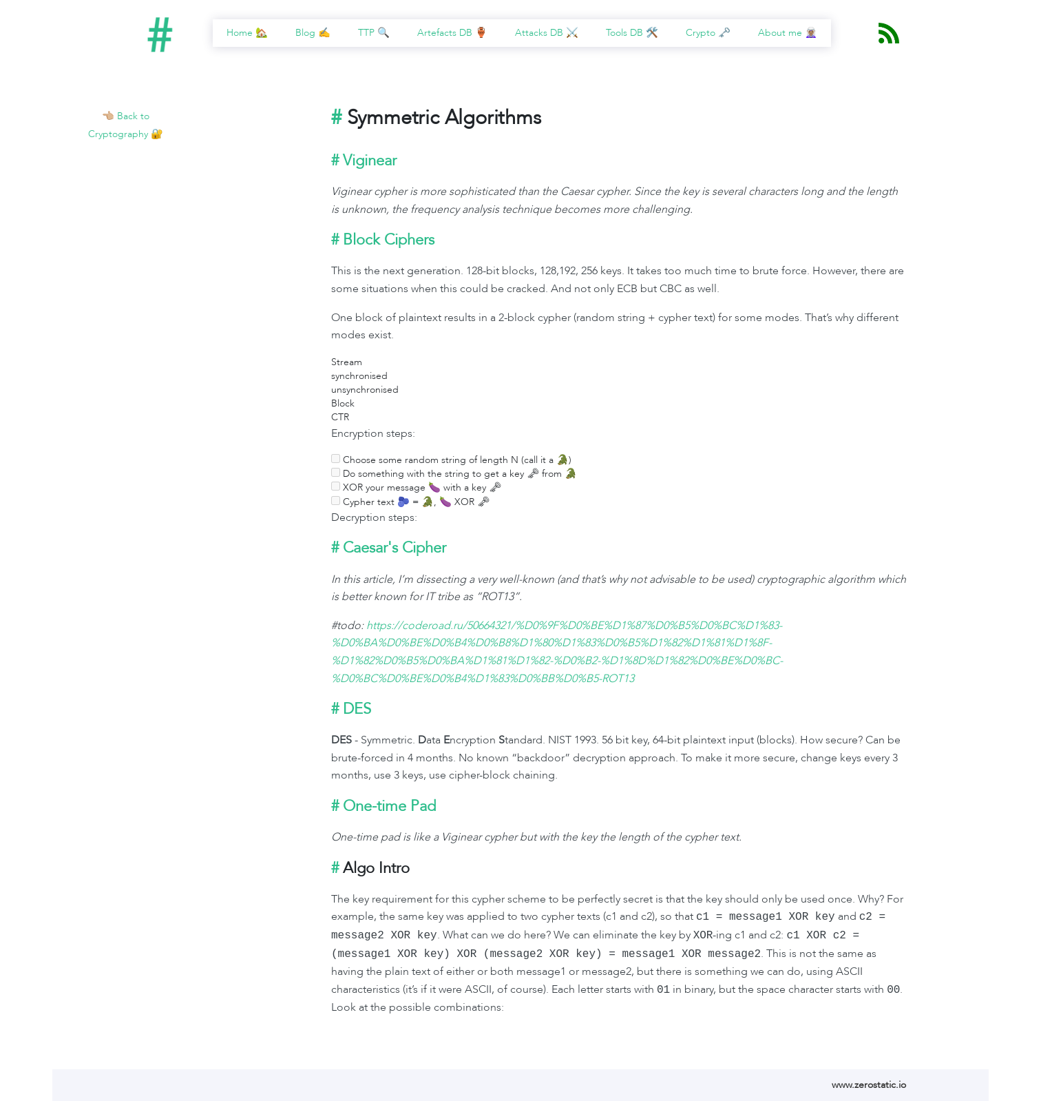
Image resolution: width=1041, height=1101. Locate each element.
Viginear (370, 160)
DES (357, 709)
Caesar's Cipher (394, 547)
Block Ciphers (388, 239)
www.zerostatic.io (869, 1084)
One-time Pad (389, 806)
